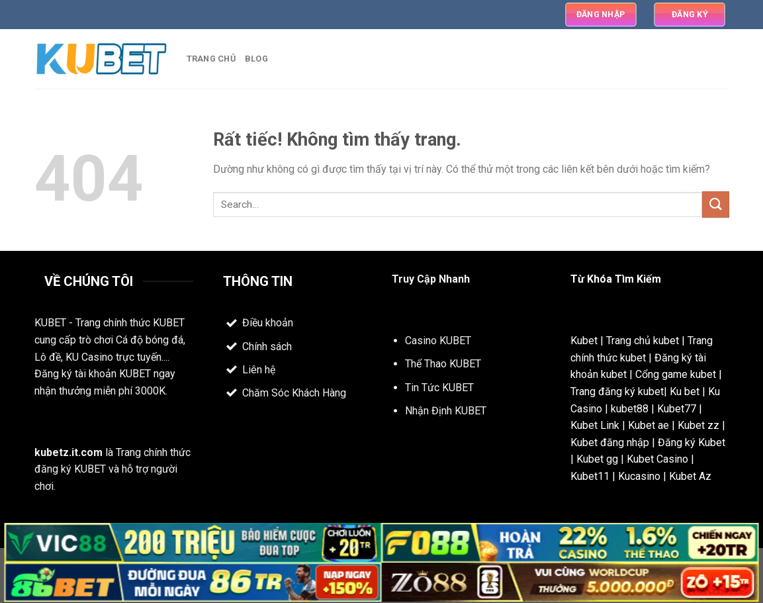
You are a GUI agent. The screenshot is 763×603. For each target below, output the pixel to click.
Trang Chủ (211, 59)
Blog (256, 59)
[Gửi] (715, 204)
